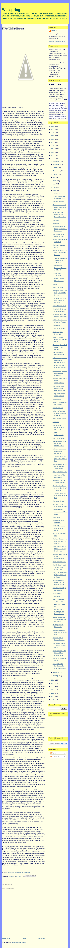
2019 (53, 149)
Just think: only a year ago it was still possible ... (60, 373)
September (56, 171)
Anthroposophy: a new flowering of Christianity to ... (60, 360)
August (55, 174)
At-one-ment (57, 325)
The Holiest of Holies (59, 306)
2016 (53, 158)
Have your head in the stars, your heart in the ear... (60, 253)
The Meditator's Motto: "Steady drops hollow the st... (60, 567)
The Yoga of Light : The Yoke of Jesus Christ (59, 645)
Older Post (41, 939)
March (55, 190)
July (54, 177)
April (54, 187)
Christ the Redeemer (59, 562)
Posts (53, 753)
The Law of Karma (58, 201)
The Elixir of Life (58, 408)
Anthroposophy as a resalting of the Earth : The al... (59, 612)
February (56, 672)
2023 (53, 136)
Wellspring (11, 10)
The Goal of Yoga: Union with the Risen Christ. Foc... (60, 388)
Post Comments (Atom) (18, 943)
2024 (53, 132)
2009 (53, 699)
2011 (53, 693)
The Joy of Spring (58, 501)
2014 (53, 683)
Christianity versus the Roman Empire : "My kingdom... (60, 466)
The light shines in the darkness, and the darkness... (60, 541)
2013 (53, 686)
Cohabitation (57, 399)
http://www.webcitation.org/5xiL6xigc (19, 872)
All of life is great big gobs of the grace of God (60, 459)
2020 (53, 145)
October (56, 168)
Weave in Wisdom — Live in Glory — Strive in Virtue (59, 444)
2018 (53, 152)
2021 (53, 142)
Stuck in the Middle (59, 328)
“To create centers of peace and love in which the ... (59, 207)
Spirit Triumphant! (58, 287)
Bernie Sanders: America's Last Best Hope (60, 339)
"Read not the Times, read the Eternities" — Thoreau (60, 488)
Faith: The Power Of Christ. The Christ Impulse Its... (59, 549)
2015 (53, 680)
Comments (54, 756)
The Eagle (56, 220)
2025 (53, 129)
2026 (53, 126)
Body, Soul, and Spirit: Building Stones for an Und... (60, 575)
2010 (53, 696)
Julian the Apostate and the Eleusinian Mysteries (59, 413)
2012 (53, 690)
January (56, 676)
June (55, 181)
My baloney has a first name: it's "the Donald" (60, 347)
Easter (55, 284)
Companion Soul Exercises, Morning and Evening (60, 268)
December (56, 161)
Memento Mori (57, 593)
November (56, 164)
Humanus (56, 223)
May (54, 184)
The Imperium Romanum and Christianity (58, 427)
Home (24, 939)
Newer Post (6, 939)
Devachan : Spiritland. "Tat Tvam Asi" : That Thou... (60, 260)
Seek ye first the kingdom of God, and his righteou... (59, 666)
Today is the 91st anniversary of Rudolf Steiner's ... (59, 215)
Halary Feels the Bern (60, 472)
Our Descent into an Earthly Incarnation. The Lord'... (60, 229)
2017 (53, 155)
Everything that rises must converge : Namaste (59, 300)
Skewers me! (57, 193)
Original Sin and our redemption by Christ (59, 528)
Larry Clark (56, 30)
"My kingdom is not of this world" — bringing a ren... (59, 653)
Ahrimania (56, 422)
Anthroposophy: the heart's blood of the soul (60, 632)
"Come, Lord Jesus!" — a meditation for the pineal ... (59, 619)
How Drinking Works (59, 418)
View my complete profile (57, 41)
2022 (53, 139)
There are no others (59, 438)
